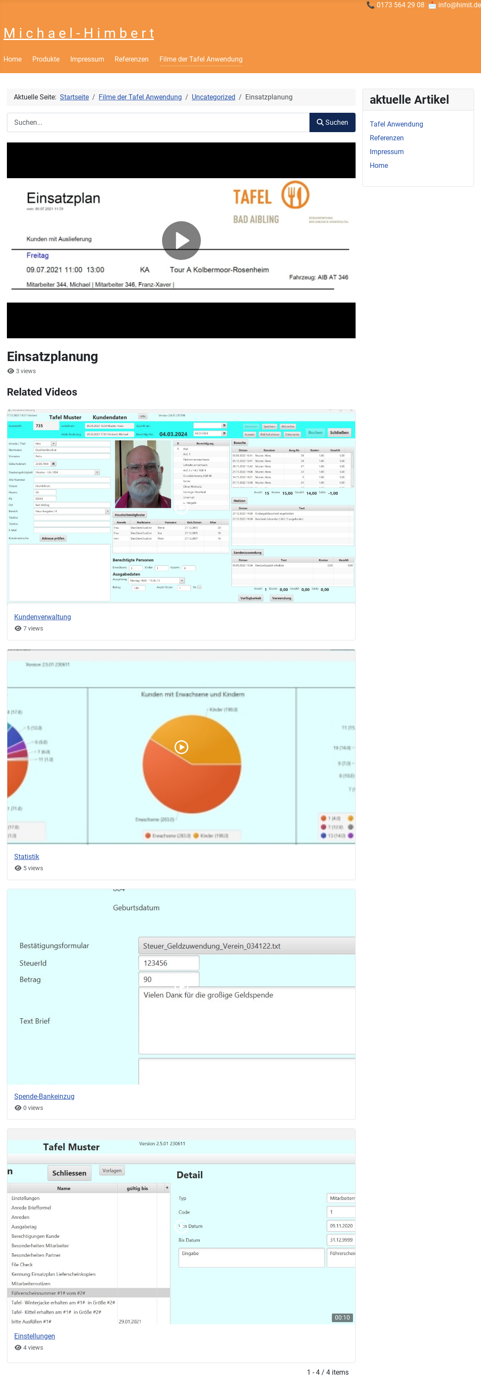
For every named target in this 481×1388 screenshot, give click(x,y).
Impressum (87, 59)
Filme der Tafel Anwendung (201, 59)
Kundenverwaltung (42, 617)
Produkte (45, 59)
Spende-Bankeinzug (44, 1096)
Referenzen (132, 59)
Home (12, 59)
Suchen (332, 122)
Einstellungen (34, 1336)
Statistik (26, 857)
